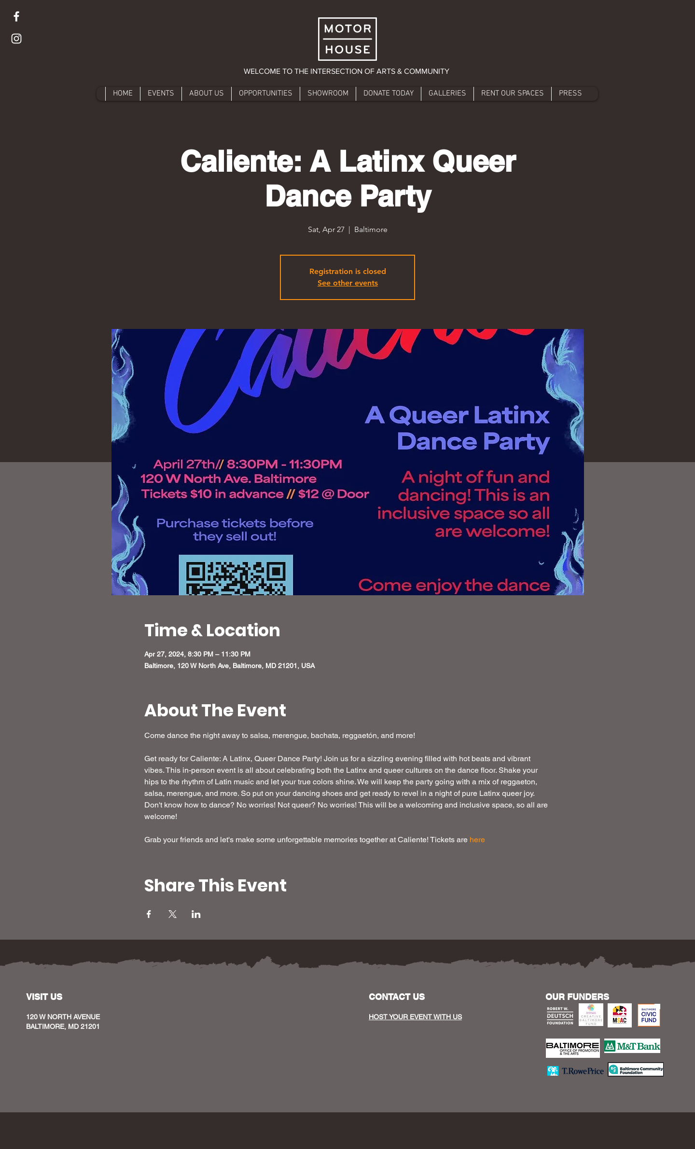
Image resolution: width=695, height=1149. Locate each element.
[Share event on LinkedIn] (196, 914)
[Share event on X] (172, 914)
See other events (348, 282)
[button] (347, 71)
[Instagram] (16, 38)
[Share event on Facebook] (148, 914)
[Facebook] (16, 16)
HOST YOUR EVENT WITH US (415, 1017)
